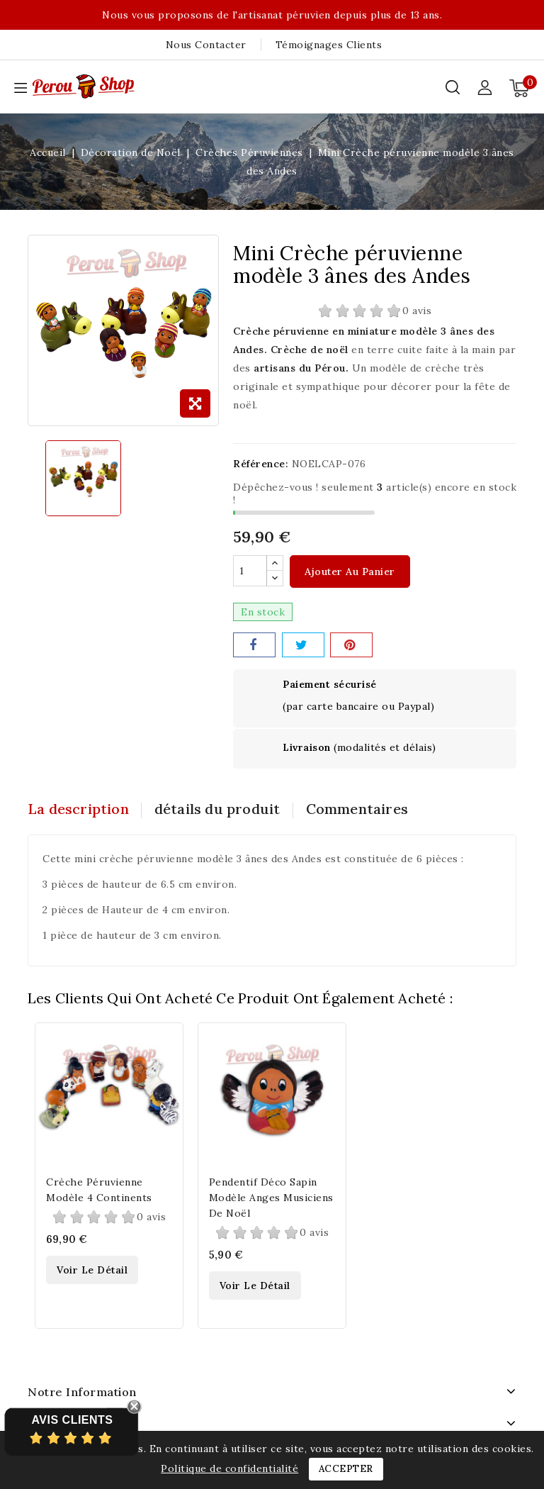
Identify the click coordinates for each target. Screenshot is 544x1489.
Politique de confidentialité (229, 1468)
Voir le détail (92, 1270)
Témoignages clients (329, 44)
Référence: (260, 463)
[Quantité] (250, 571)
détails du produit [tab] (220, 809)
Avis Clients (72, 1420)
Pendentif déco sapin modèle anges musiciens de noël (271, 1198)
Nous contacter (206, 44)
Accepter (346, 1469)
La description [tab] (78, 809)
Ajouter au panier (350, 572)
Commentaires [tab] (362, 809)
